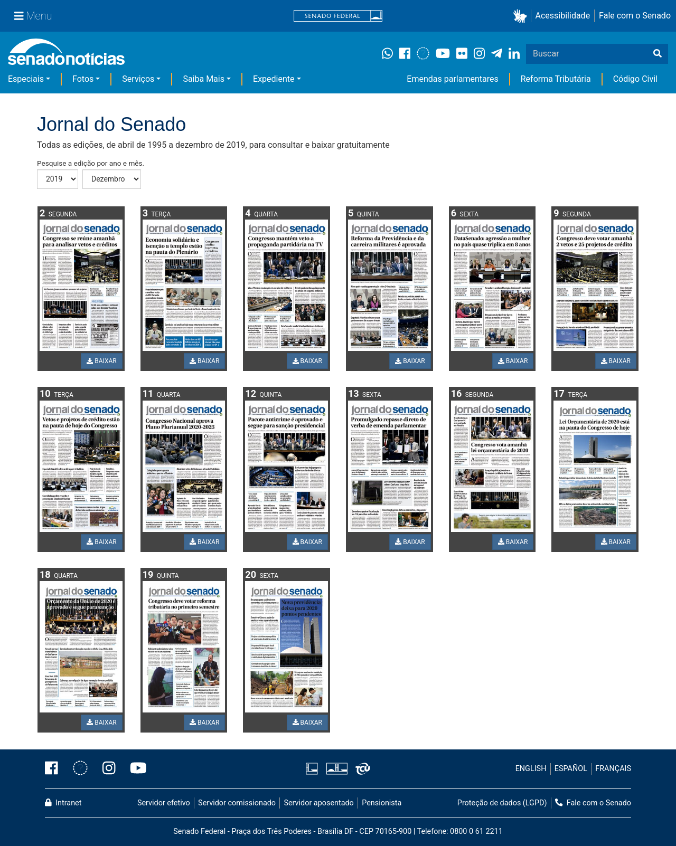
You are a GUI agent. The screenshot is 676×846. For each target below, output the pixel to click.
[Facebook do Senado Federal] (55, 769)
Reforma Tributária (556, 79)
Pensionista (381, 803)
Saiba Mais (203, 79)
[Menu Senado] (33, 15)
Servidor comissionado (237, 803)
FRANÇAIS (613, 768)
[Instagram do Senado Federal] (109, 769)
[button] (522, 16)
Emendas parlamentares (452, 79)
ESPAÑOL (571, 768)
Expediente (273, 79)
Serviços (138, 79)
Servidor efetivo (163, 803)
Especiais (26, 79)
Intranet (63, 803)
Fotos (82, 79)
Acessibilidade (563, 16)
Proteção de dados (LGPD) (502, 803)
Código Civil (635, 79)
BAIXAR (101, 361)
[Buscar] (657, 53)
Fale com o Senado (635, 16)
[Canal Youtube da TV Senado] (135, 769)
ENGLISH (531, 768)
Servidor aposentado (318, 803)
